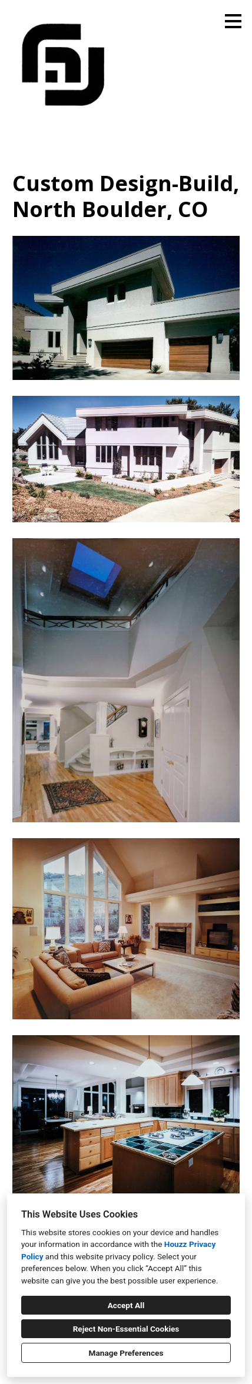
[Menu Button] (233, 21)
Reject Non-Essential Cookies (126, 1328)
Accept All (126, 1305)
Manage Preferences (126, 1353)
